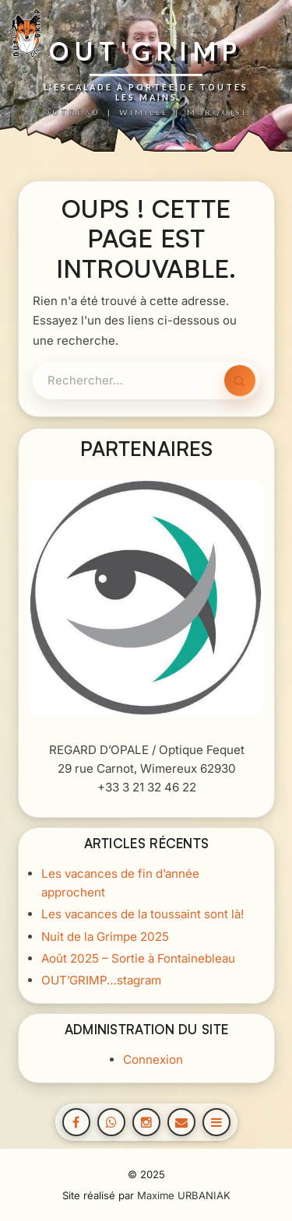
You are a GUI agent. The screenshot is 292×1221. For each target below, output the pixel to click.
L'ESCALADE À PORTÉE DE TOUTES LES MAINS (146, 91)
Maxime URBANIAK (183, 1195)
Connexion (152, 1059)
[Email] (181, 1122)
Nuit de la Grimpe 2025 (104, 935)
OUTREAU (71, 112)
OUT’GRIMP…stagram (100, 979)
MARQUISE (218, 112)
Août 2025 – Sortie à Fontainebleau (137, 957)
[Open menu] (216, 1122)
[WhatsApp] (111, 1122)
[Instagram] (146, 1122)
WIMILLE (144, 112)
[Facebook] (76, 1122)
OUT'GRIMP (146, 51)
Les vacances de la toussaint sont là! (141, 914)
